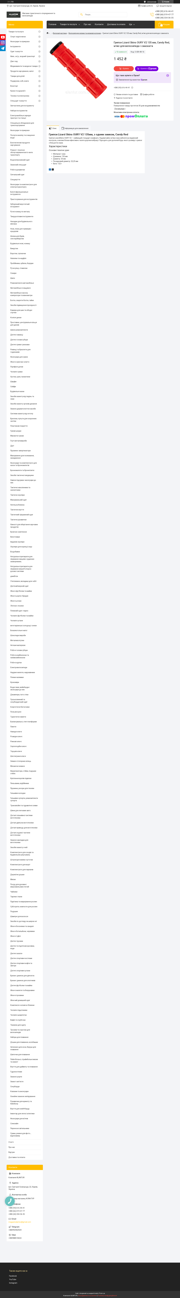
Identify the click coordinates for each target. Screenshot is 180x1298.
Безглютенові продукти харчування (20, 144)
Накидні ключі (16, 732)
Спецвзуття (15, 180)
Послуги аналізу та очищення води (22, 136)
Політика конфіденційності (107, 1296)
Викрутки (14, 248)
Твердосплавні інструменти (21, 216)
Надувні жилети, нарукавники (22, 672)
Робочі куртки (16, 663)
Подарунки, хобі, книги (19, 81)
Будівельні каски (17, 391)
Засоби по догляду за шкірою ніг (23, 921)
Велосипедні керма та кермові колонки (85, 33)
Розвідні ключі (16, 736)
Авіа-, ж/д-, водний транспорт (22, 56)
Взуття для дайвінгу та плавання (24, 1067)
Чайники (13, 892)
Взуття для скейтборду (20, 1109)
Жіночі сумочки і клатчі (19, 362)
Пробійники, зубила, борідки (21, 263)
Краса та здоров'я (17, 91)
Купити (126, 69)
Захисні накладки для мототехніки (19, 841)
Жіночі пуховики (17, 995)
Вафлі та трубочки (18, 1020)
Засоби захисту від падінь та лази (22, 397)
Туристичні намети (18, 717)
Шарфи (13, 382)
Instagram (13, 1283)
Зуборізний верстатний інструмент (20, 205)
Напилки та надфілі (18, 258)
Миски (13, 879)
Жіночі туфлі (15, 936)
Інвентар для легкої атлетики (22, 1114)
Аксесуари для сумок (19, 357)
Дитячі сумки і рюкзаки (20, 345)
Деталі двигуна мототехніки (22, 823)
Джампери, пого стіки (19, 695)
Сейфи (13, 387)
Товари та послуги (68, 24)
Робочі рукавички (17, 170)
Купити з (148, 69)
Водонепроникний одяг (20, 160)
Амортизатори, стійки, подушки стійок (23, 772)
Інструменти (15, 46)
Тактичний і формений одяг (21, 515)
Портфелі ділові (16, 367)
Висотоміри (15, 537)
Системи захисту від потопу (21, 414)
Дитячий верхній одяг (19, 586)
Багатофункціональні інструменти (19, 193)
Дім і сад (14, 61)
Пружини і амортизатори (20, 451)
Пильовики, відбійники (19, 783)
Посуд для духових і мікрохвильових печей (19, 885)
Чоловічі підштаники (18, 1010)
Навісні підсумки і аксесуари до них (23, 481)
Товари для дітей (17, 76)
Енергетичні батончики (20, 707)
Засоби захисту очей (18, 847)
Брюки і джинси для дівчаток (22, 976)
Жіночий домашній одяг (20, 1000)
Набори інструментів (18, 111)
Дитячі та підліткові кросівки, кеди (22, 947)
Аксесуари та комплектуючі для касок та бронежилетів (23, 464)
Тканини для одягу (18, 1025)
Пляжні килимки (17, 677)
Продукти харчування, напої (22, 71)
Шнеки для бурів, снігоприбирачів (17, 237)
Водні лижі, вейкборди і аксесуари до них (20, 688)
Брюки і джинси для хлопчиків (22, 980)
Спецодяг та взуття (18, 101)
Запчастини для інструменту (22, 106)
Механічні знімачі (17, 766)
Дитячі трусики (16, 941)
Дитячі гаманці (16, 335)
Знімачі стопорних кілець (20, 761)
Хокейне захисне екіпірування (22, 1096)
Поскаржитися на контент (87, 1296)
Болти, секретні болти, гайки (22, 300)
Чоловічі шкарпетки (18, 1015)
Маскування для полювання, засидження (22, 457)
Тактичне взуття (17, 510)
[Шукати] (81, 15)
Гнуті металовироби (18, 441)
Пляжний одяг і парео (19, 611)
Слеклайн (14, 1124)
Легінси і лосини (17, 606)
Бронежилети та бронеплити (22, 470)
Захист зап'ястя (16, 1082)
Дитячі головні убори (19, 340)
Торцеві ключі (16, 751)
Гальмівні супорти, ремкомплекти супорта (24, 799)
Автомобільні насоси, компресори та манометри (21, 294)
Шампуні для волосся (19, 916)
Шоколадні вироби (18, 635)
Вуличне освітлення (18, 532)
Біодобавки (15, 552)
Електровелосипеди (18, 667)
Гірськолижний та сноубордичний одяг (19, 700)
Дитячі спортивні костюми (21, 958)
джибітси (14, 576)
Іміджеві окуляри (17, 542)
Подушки (14, 911)
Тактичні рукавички (18, 520)
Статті (11, 1142)
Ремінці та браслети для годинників (20, 351)
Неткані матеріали (17, 645)
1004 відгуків (151, 2)
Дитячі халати (16, 953)
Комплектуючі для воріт (20, 865)
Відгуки (11, 1152)
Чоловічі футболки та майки (21, 616)
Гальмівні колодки (17, 793)
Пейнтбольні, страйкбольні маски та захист (24, 1060)
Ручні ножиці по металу (20, 212)
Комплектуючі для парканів (21, 870)
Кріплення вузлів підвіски (20, 778)
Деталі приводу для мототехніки (23, 828)
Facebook (13, 1276)
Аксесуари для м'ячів (19, 1119)
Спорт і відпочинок (18, 37)
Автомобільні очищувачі (20, 288)
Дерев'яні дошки (17, 875)
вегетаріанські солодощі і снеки (23, 626)
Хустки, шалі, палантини (20, 377)
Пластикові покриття (19, 426)
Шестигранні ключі (18, 756)
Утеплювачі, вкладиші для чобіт (23, 581)
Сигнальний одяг (17, 175)
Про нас (87, 24)
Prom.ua (102, 1293)
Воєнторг (14, 86)
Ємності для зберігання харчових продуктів (24, 526)
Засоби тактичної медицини (22, 475)
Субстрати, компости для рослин (23, 907)
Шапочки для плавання (20, 1054)
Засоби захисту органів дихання (23, 404)
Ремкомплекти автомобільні (22, 283)
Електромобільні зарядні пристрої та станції (20, 117)
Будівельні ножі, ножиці (20, 243)
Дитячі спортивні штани (20, 971)
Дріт (12, 446)
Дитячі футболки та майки (21, 985)
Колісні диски (15, 318)
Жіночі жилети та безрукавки (22, 990)
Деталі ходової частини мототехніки (20, 834)
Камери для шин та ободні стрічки (21, 311)
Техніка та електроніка (19, 96)
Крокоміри (14, 682)
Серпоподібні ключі (18, 746)
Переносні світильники (19, 1128)
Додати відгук (166, 6)
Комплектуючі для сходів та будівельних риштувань (22, 853)
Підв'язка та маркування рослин (23, 902)
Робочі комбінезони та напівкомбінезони (19, 656)
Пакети (13, 727)
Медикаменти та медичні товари (24, 66)
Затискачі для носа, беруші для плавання (23, 1048)
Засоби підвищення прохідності (23, 305)
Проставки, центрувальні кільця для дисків (23, 323)
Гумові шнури (15, 431)
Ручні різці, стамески (18, 268)
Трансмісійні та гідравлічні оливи (24, 806)
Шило (12, 278)
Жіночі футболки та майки (21, 591)
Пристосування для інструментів (23, 199)
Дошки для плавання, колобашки (24, 1042)
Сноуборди (15, 1087)
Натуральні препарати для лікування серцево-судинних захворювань (22, 559)
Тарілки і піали (16, 897)
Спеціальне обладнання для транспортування (22, 124)
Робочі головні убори (19, 650)
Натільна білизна (17, 505)
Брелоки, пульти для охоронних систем (23, 420)
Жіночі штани (15, 601)
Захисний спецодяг (18, 165)
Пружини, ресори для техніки (22, 788)
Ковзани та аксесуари (19, 1091)
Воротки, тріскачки (18, 253)
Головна (52, 24)
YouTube (12, 1279)
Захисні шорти (16, 1077)
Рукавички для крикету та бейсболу (21, 1102)
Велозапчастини (60, 33)
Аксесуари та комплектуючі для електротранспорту (23, 185)
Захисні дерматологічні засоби (23, 409)
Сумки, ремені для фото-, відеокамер (20, 1134)
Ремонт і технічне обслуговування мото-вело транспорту (21, 152)
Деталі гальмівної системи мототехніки (21, 816)
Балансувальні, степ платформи (23, 722)
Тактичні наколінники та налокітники (20, 489)
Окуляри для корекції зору (21, 547)
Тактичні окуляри (17, 495)
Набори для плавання (19, 1037)
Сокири (13, 273)
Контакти (99, 24)
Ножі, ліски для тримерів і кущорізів (20, 230)
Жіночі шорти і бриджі (19, 596)
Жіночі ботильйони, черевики (22, 931)
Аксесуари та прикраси (20, 41)
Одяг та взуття (16, 51)
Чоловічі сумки (16, 372)
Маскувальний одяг (18, 500)
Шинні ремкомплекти (19, 330)
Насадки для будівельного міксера (21, 222)
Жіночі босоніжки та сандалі (22, 926)
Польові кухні (15, 712)
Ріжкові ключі (16, 741)
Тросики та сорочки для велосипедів (20, 1031)
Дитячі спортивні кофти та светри (21, 964)
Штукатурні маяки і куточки (21, 860)
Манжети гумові (17, 436)
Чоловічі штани (16, 621)
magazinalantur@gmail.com (19, 1222)
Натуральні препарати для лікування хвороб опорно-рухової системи (21, 568)
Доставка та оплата (116, 24)
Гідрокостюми (16, 1072)
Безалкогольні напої (18, 630)
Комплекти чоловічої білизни (22, 1005)
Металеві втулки (17, 640)
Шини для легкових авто (20, 810)
